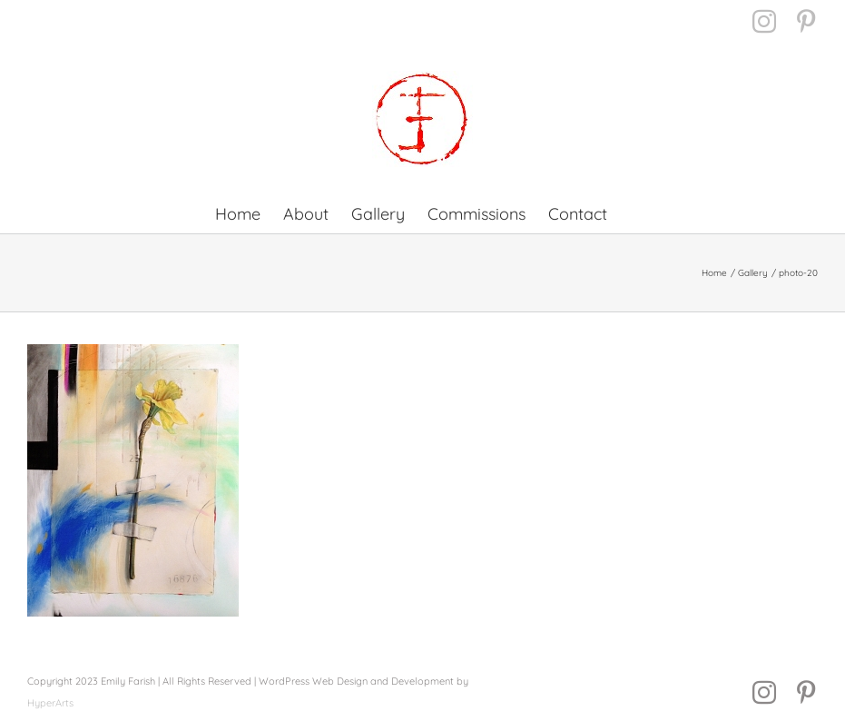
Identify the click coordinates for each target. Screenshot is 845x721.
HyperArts (50, 702)
